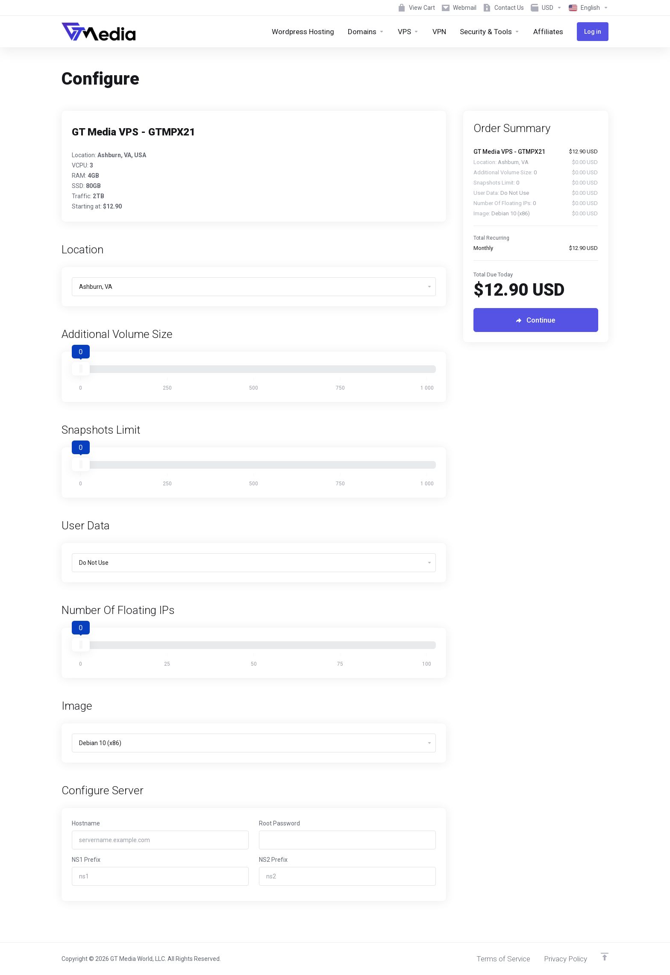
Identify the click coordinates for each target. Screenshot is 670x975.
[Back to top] (604, 956)
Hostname (86, 823)
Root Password (279, 823)
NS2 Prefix (273, 859)
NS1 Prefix (86, 859)
